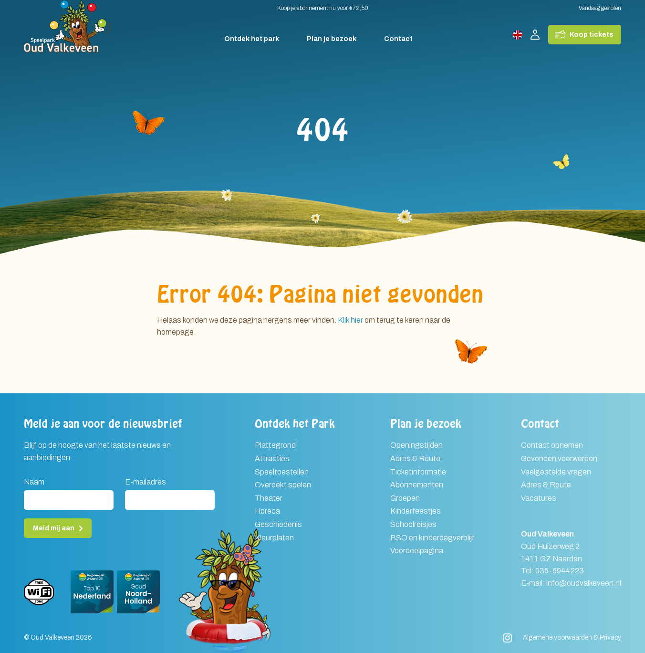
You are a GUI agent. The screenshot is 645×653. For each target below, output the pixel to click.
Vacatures (538, 498)
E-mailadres (145, 482)
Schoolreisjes (413, 524)
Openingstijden (416, 445)
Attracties (272, 458)
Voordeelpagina (416, 551)
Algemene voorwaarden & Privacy (572, 637)
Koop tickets (592, 34)
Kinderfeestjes (415, 511)
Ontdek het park (251, 38)
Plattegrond (275, 445)
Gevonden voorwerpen (559, 458)
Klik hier (350, 320)
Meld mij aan (53, 528)
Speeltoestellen (282, 472)
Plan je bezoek (331, 38)
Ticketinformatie (418, 472)
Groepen (405, 498)
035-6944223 (559, 571)
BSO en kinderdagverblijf (432, 538)
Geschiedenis (278, 524)
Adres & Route (415, 458)
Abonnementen (416, 485)
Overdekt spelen (283, 485)
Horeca (267, 511)
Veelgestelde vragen (556, 472)
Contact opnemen (552, 445)
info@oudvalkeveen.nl (583, 583)
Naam (34, 482)
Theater (268, 498)
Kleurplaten (274, 538)
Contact (398, 38)
